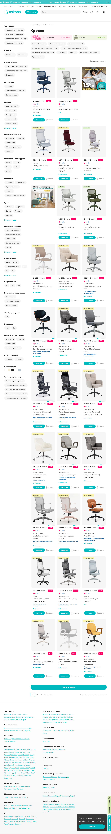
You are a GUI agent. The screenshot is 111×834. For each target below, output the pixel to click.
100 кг (8, 162)
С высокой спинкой (76, 44)
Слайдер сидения (12, 313)
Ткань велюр (47, 722)
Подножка (8, 324)
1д (6, 285)
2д (24, 266)
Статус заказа (83, 6)
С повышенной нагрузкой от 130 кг (45, 48)
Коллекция (9, 82)
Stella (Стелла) (10, 775)
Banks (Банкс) (11, 119)
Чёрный (58, 796)
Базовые (9, 86)
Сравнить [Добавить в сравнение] (49, 120)
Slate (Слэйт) (31, 773)
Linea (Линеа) (9, 762)
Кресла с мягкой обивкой (15, 389)
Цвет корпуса (10, 366)
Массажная (10, 297)
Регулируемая (11, 305)
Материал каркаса (12, 134)
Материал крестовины (14, 335)
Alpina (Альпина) (12, 106)
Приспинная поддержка (14, 293)
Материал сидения (12, 226)
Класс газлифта (11, 355)
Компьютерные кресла (14, 381)
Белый (8, 211)
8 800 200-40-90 (99, 6)
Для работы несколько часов (16, 71)
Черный (11, 824)
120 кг (17, 162)
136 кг (17, 167)
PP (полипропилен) (13, 147)
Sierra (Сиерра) (10, 773)
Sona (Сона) (21, 773)
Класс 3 (9, 359)
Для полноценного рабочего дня (17, 66)
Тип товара (9, 26)
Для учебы (10, 75)
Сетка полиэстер (12, 243)
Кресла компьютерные (14, 30)
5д (46, 733)
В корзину (39, 120)
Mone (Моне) (19, 762)
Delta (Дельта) (9, 757)
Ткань (71, 720)
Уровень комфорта (12, 377)
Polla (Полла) (9, 765)
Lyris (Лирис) (29, 760)
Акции (30, 6)
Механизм (8, 178)
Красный (14, 819)
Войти (85, 12)
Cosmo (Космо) (17, 755)
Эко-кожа (56, 722)
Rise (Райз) (15, 768)
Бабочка (9, 182)
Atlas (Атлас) (11, 115)
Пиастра (9, 191)
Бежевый (9, 207)
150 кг (8, 171)
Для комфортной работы (15, 90)
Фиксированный (12, 262)
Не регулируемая (12, 301)
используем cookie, (92, 818)
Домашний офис (42, 25)
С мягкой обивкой (38, 44)
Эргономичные (11, 95)
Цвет (6, 203)
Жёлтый (9, 215)
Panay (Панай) (30, 762)
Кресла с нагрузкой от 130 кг (16, 394)
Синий (34, 821)
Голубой (18, 211)
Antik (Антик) (10, 110)
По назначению (10, 62)
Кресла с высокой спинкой (16, 385)
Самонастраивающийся (15, 195)
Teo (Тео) (19, 775)
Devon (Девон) (28, 755)
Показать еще (69, 687)
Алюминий (10, 138)
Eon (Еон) (19, 757)
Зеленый (7, 819)
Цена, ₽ (7, 50)
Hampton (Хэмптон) (17, 760)
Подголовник (10, 282)
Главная (33, 25)
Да (7, 317)
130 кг (8, 167)
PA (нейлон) (10, 142)
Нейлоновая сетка (13, 234)
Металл (21, 138)
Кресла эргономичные (14, 34)
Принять (92, 827)
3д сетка (63, 722)
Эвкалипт (18, 824)
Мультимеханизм (12, 187)
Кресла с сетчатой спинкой (16, 398)
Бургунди (20, 207)
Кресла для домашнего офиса (17, 39)
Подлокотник (10, 258)
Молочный (29, 819)
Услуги (38, 6)
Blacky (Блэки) (11, 123)
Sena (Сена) (30, 770)
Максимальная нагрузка (14, 159)
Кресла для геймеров (14, 43)
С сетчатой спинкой (57, 44)
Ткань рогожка (53, 720)
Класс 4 (19, 359)
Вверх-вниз (21, 182)
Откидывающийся (12, 266)
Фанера (9, 151)
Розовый (22, 821)
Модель (7, 102)
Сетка (8, 247)
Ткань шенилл (64, 720)
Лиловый (22, 819)
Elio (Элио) (26, 757)
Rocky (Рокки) (25, 768)
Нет (7, 328)
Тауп (6, 824)
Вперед (47, 695)
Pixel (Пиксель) (20, 765)
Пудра (6, 821)
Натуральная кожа (12, 230)
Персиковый (14, 821)
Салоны (21, 6)
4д (13, 271)
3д (7, 271)
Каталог (31, 12)
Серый (28, 821)
